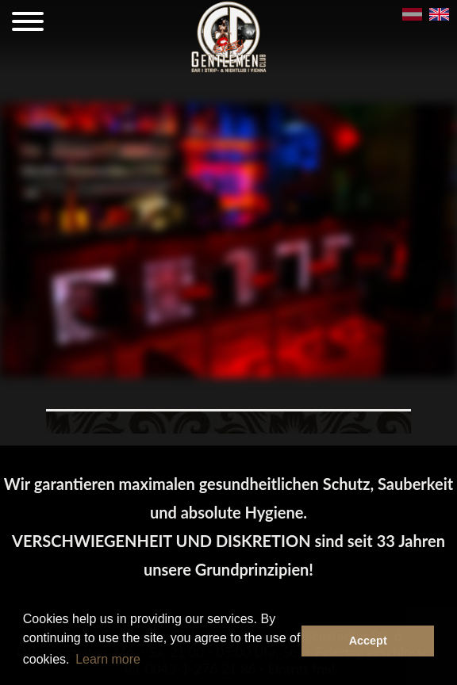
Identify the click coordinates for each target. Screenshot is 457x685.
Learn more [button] (107, 659)
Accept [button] (368, 640)
